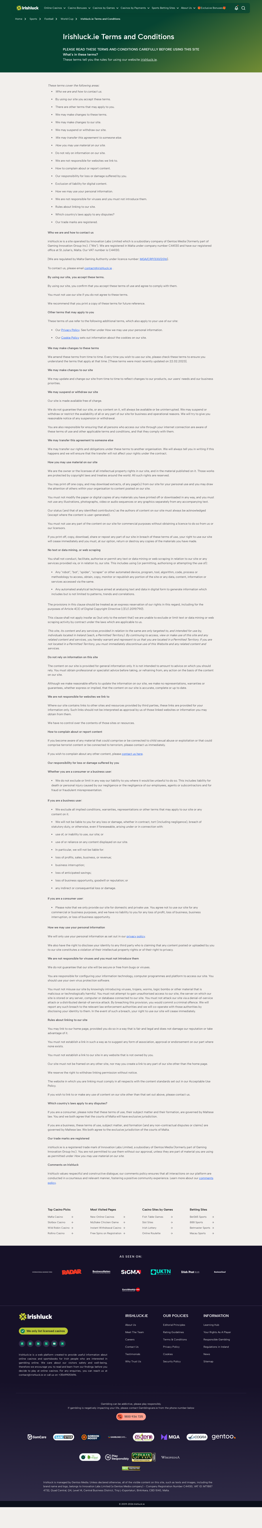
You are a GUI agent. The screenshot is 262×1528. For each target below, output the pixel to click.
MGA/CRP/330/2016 (153, 259)
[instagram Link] (30, 1343)
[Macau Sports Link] (202, 1233)
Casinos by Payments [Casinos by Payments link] (133, 8)
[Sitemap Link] (208, 1362)
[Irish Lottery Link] (157, 1228)
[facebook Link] (22, 1343)
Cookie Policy (70, 337)
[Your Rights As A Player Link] (217, 1332)
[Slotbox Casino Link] (60, 1222)
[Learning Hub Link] (211, 1325)
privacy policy (136, 936)
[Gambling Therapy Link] (90, 1437)
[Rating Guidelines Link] (173, 1332)
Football (48, 18)
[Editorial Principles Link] (174, 1325)
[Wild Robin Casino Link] (60, 1228)
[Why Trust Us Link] (133, 1362)
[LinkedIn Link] (38, 1343)
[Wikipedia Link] (170, 1457)
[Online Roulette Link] (157, 1233)
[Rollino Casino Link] (60, 1233)
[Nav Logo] (28, 8)
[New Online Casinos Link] (107, 1217)
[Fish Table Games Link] (157, 1217)
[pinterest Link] (62, 1343)
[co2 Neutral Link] (90, 1458)
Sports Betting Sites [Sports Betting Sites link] (163, 8)
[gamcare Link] (37, 1437)
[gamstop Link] (64, 1437)
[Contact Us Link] (132, 1347)
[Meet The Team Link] (134, 1332)
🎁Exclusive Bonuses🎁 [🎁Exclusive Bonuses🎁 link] (212, 8)
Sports (33, 18)
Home (18, 18)
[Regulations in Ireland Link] (216, 1347)
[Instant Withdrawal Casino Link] (107, 1228)
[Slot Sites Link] (157, 1222)
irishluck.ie (149, 60)
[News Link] (206, 1354)
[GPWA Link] (144, 1458)
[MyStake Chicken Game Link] (107, 1222)
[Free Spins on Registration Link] (107, 1233)
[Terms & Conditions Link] (175, 1340)
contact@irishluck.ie (98, 268)
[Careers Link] (130, 1340)
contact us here (132, 754)
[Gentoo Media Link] (224, 1437)
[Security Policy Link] (172, 1362)
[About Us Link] (130, 1325)
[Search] (243, 8)
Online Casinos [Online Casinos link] (53, 8)
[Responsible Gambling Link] (216, 1340)
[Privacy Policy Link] (171, 1347)
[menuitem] (55, 8)
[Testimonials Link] (132, 1354)
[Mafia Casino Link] (60, 1217)
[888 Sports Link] (202, 1222)
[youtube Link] (54, 1343)
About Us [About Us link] (186, 8)
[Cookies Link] (168, 1354)
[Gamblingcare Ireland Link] (117, 1437)
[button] (236, 8)
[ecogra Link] (197, 1437)
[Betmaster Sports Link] (202, 1228)
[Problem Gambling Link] (144, 1437)
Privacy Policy (70, 330)
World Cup (67, 18)
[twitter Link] (46, 1343)
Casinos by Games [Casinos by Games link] (104, 8)
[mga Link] (170, 1437)
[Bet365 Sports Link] (202, 1217)
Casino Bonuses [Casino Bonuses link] (77, 8)
